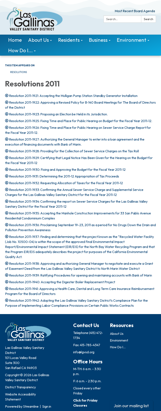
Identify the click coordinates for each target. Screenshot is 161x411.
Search (148, 19)
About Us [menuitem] (38, 40)
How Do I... (118, 347)
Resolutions (18, 72)
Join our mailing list (131, 405)
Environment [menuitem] (131, 40)
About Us (116, 333)
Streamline (31, 406)
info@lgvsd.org (83, 352)
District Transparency (20, 387)
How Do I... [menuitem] (20, 50)
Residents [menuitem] (69, 40)
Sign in (46, 406)
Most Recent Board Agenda (135, 11)
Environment (119, 340)
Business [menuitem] (98, 40)
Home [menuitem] (15, 40)
